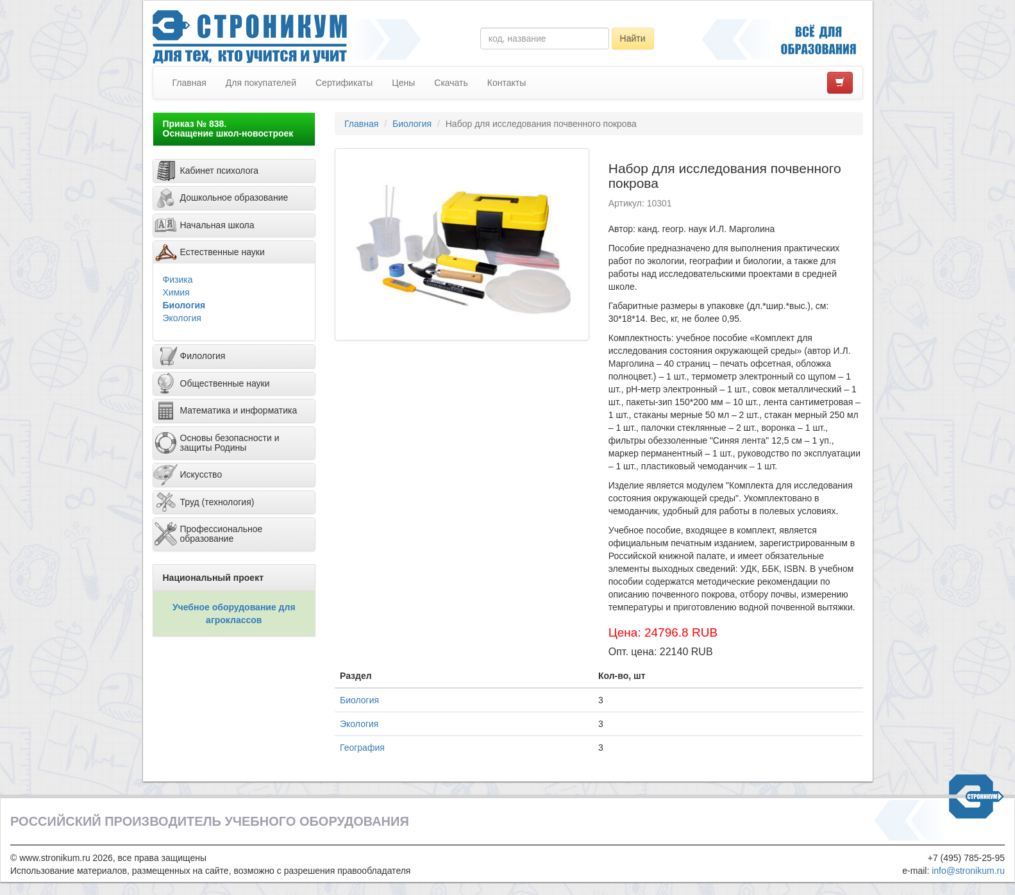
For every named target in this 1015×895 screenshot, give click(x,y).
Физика (178, 279)
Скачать (451, 83)
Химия (176, 292)
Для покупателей (261, 83)
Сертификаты (344, 83)
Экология (182, 318)
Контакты (506, 83)
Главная (189, 83)
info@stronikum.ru (968, 871)
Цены (403, 83)
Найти (633, 38)
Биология (184, 305)
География (362, 747)
